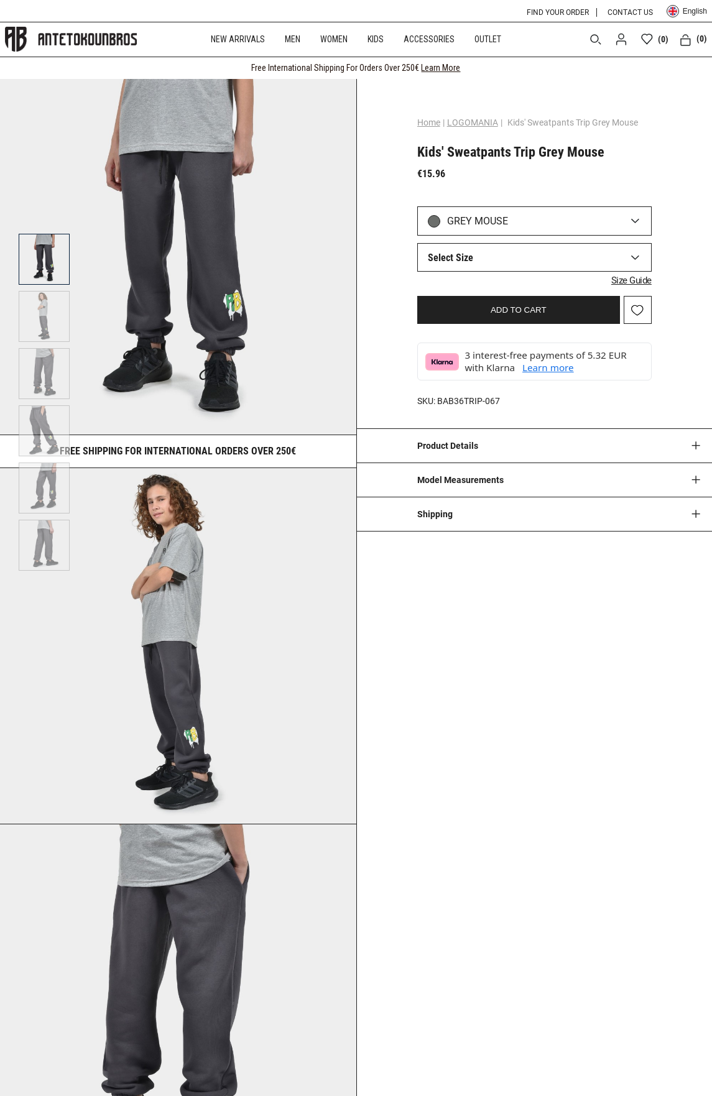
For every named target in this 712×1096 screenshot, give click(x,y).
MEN (292, 39)
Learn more (548, 367)
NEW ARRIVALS (238, 39)
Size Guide (631, 280)
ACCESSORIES (429, 39)
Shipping (435, 514)
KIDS (376, 39)
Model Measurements (460, 480)
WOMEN (334, 39)
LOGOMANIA (472, 122)
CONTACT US (630, 12)
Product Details (447, 446)
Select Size (450, 258)
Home (428, 122)
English (687, 11)
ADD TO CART (519, 310)
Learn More (440, 68)
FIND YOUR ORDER (558, 12)
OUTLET (487, 39)
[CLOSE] (691, 68)
